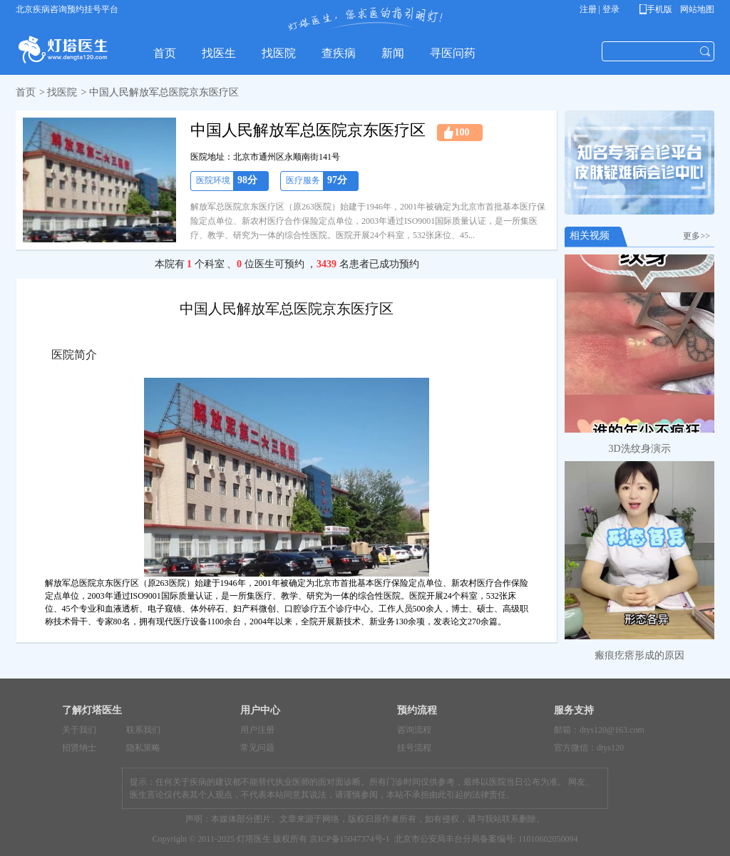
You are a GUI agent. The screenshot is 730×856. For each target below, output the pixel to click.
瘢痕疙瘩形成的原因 (639, 655)
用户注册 (257, 730)
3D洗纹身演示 (639, 448)
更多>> (698, 236)
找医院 (62, 92)
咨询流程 (414, 730)
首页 (26, 92)
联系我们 (143, 730)
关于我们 (79, 730)
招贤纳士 (79, 748)
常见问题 (257, 748)
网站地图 (696, 9)
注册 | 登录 (600, 9)
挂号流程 (414, 748)
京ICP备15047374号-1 (349, 839)
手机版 (658, 9)
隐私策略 (143, 748)
